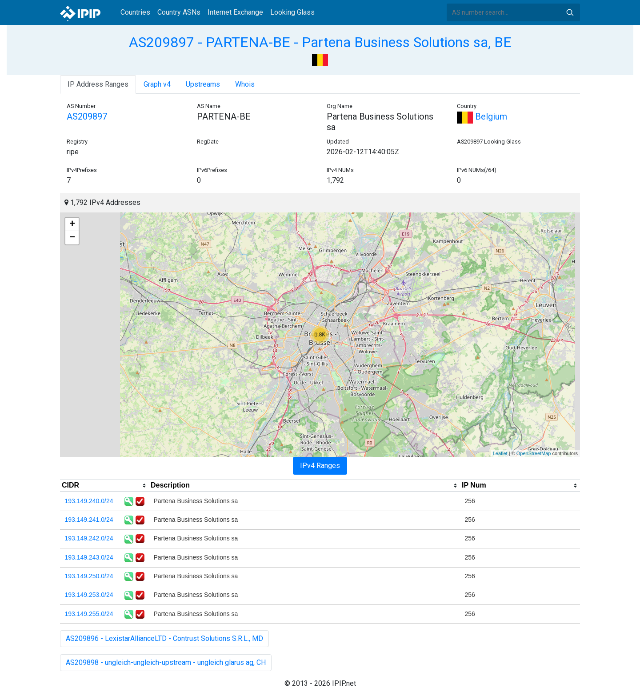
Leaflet (500, 453)
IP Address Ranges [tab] (98, 84)
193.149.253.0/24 (89, 594)
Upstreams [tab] (203, 84)
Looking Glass (292, 12)
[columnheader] (104, 486)
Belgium (482, 116)
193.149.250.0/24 (89, 576)
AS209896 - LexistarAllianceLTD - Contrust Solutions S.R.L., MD (164, 638)
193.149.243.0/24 (89, 557)
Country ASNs (178, 12)
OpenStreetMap (533, 453)
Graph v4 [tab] (157, 84)
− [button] (72, 237)
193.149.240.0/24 (89, 500)
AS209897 (87, 116)
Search (570, 12)
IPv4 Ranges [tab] (320, 465)
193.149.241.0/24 (89, 519)
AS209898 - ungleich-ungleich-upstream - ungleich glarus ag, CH (166, 662)
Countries (135, 12)
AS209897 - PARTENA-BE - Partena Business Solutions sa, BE (320, 42)
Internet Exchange (235, 12)
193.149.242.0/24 (89, 538)
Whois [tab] (245, 84)
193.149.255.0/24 (89, 613)
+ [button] (72, 224)
